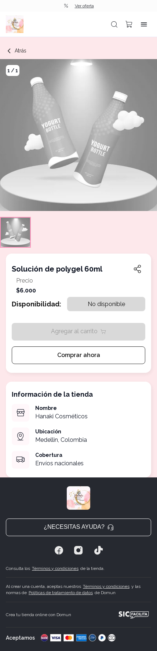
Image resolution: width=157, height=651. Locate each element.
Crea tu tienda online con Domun (38, 614)
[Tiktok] (98, 550)
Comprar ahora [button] (78, 355)
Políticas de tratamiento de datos (61, 592)
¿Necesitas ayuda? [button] (78, 527)
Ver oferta (84, 5)
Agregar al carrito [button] (78, 331)
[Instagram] (78, 550)
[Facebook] (58, 550)
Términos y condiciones (55, 568)
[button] (114, 24)
